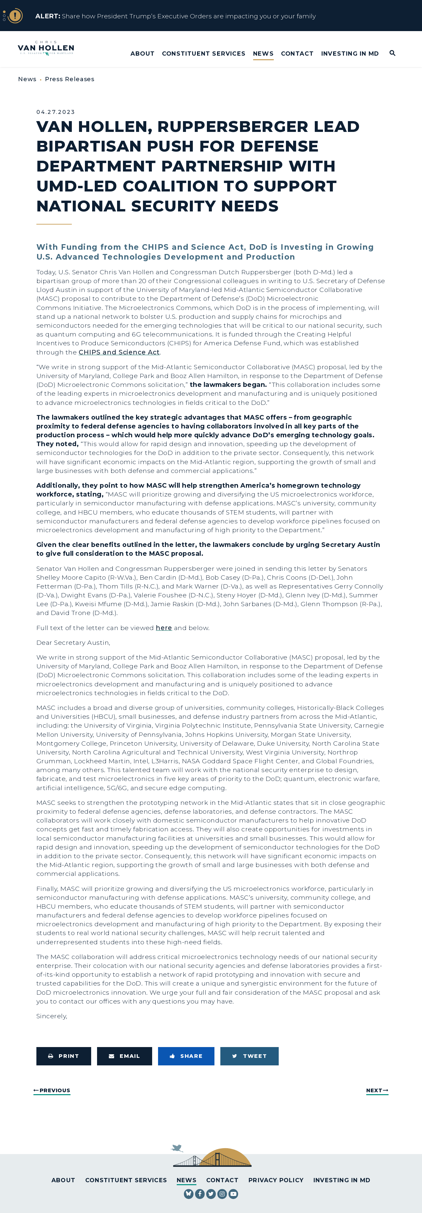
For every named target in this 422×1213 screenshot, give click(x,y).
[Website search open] (388, 53)
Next (374, 1090)
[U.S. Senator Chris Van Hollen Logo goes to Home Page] (50, 49)
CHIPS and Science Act (119, 352)
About (143, 53)
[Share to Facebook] (186, 1056)
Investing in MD (350, 53)
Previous (55, 1090)
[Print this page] (63, 1056)
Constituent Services (204, 53)
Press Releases (70, 79)
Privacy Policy (276, 1180)
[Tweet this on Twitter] (249, 1056)
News (263, 53)
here (164, 628)
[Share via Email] (124, 1056)
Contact (297, 53)
